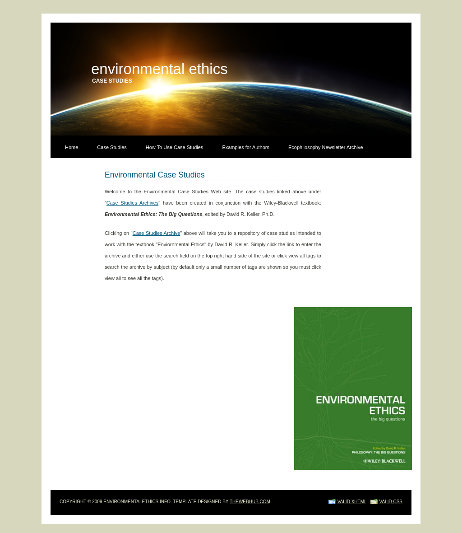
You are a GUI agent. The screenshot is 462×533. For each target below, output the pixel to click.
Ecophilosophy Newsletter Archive (325, 147)
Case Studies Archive (156, 233)
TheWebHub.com (250, 501)
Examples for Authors (245, 147)
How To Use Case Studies (174, 147)
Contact (73, 169)
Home (71, 147)
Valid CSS (391, 501)
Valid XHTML (351, 501)
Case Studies (111, 147)
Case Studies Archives (132, 203)
